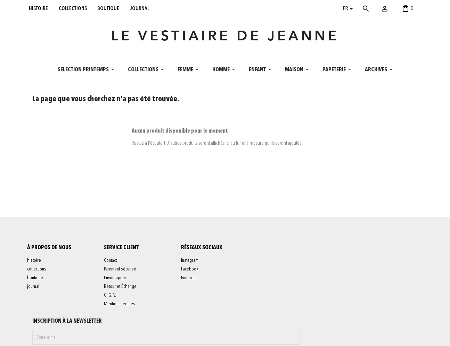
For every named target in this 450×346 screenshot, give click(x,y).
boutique (108, 8)
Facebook (195, 284)
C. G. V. (115, 310)
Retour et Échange (125, 301)
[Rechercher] (376, 9)
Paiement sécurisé (125, 284)
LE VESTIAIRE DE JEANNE (225, 43)
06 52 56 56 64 (385, 337)
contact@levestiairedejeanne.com (329, 337)
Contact (115, 275)
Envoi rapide (120, 292)
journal (139, 8)
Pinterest (194, 292)
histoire (38, 8)
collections (73, 8)
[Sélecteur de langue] (349, 9)
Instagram (195, 275)
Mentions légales (124, 318)
